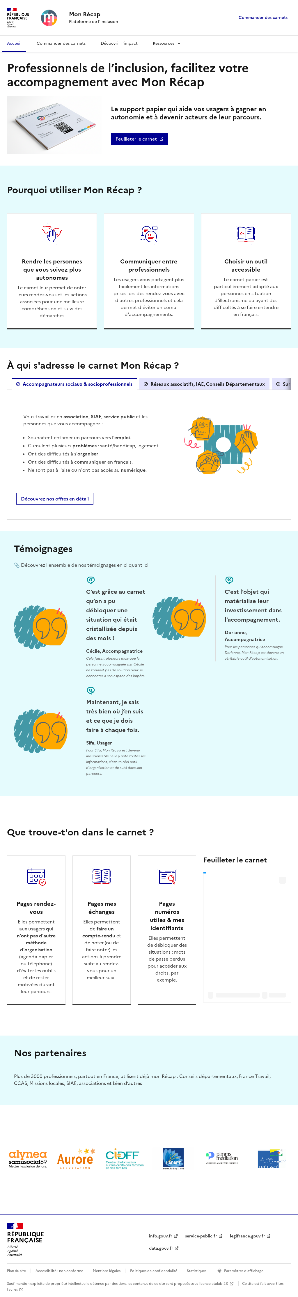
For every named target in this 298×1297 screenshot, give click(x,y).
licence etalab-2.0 (213, 1283)
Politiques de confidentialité (153, 1270)
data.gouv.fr (161, 1248)
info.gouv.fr (160, 1236)
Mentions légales (106, 1270)
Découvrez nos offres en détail (55, 498)
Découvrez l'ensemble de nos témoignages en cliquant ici (84, 565)
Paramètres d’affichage (243, 1270)
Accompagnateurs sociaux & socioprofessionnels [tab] (77, 384)
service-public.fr (201, 1236)
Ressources (163, 43)
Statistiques (196, 1270)
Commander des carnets (263, 18)
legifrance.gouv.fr (247, 1236)
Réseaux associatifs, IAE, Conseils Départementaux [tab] (207, 384)
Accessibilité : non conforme (59, 1270)
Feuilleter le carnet (142, 140)
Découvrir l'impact (119, 43)
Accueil (14, 43)
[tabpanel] (149, 454)
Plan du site (16, 1270)
